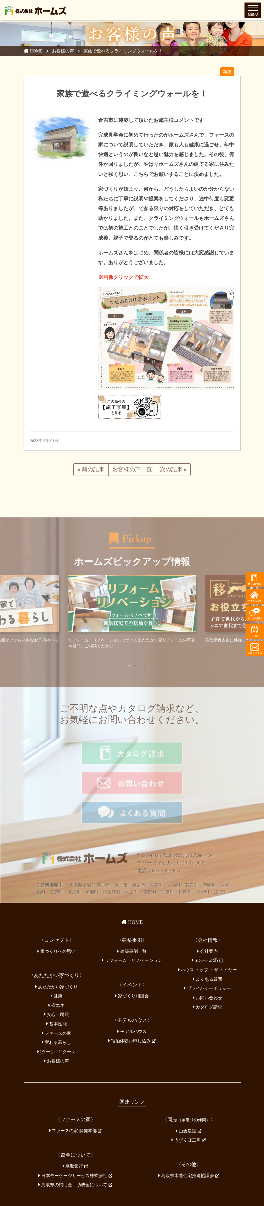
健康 (56, 965)
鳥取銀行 (75, 1135)
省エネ (56, 974)
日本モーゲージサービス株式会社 (75, 1144)
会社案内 (207, 920)
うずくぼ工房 (188, 1109)
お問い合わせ (207, 966)
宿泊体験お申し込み (131, 1009)
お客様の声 (64, 50)
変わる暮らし (56, 1011)
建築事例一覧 (132, 920)
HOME (33, 50)
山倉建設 (188, 1100)
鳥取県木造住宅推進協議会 (188, 1144)
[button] (119, 665)
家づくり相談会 (132, 965)
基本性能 (56, 993)
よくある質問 (207, 948)
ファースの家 (56, 1002)
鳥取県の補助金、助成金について (75, 1154)
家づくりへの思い (56, 920)
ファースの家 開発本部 (75, 1100)
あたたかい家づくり (56, 955)
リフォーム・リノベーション (132, 929)
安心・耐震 (56, 983)
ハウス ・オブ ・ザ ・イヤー (207, 938)
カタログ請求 (207, 976)
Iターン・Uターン (56, 1020)
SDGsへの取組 (207, 929)
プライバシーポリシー (207, 957)
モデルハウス (132, 1000)
